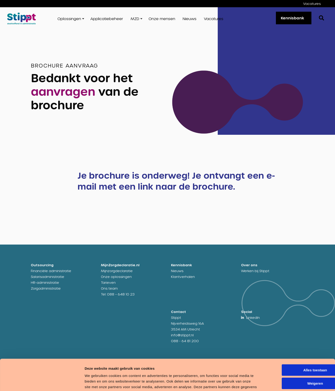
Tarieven (108, 282)
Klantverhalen (183, 277)
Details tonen (72, 382)
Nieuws (189, 18)
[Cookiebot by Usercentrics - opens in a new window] (30, 381)
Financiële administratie (51, 271)
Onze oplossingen (116, 277)
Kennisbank (292, 18)
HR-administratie (45, 282)
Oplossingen (69, 18)
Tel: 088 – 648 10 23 (118, 294)
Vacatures (312, 4)
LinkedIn (253, 318)
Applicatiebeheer (106, 18)
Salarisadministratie (47, 277)
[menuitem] (315, 4)
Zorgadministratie (46, 288)
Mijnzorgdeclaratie (117, 271)
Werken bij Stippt (255, 271)
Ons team (109, 288)
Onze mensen (162, 18)
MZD (135, 18)
